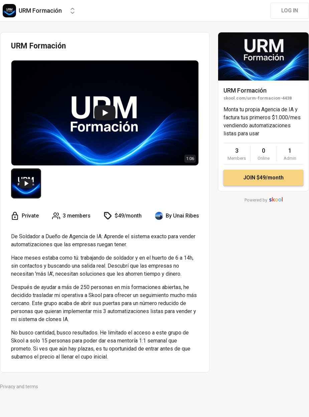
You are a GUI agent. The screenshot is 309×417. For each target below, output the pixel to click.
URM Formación (245, 90)
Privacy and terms (19, 386)
